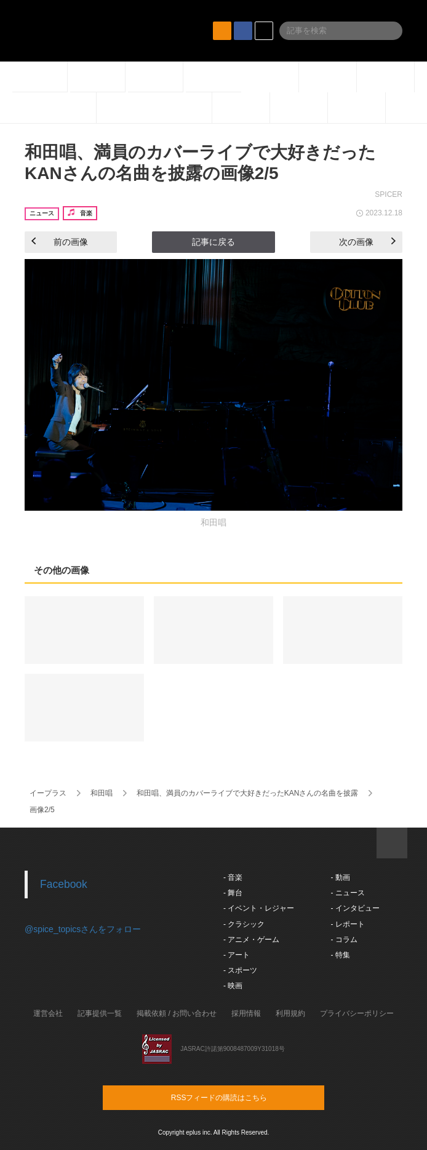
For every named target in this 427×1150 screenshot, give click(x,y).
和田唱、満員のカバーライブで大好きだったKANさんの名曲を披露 (248, 793)
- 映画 (232, 985)
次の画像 (367, 242)
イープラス (48, 793)
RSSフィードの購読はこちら (236, 1097)
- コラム (343, 939)
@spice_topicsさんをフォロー (83, 929)
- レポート (347, 924)
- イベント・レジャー (258, 908)
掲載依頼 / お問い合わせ (177, 1013)
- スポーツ (240, 970)
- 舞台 (232, 892)
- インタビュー (354, 908)
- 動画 (339, 877)
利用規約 (290, 1013)
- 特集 (339, 955)
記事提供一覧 (100, 1013)
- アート (236, 955)
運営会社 (48, 1013)
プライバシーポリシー (357, 1013)
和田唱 (101, 793)
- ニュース (347, 892)
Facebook (63, 884)
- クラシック (244, 924)
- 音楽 (232, 877)
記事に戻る (213, 242)
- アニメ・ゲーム (251, 939)
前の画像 (59, 242)
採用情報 (246, 1013)
